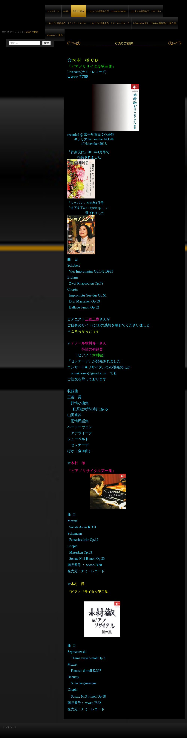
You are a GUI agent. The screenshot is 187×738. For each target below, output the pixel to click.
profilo (66, 11)
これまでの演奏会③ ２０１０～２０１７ (109, 23)
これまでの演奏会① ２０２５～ (145, 11)
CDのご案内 (78, 11)
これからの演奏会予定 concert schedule (107, 11)
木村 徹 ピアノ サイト (43, 15)
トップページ (53, 11)
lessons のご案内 (55, 35)
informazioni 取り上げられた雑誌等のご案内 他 (154, 23)
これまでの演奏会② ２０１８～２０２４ (66, 23)
